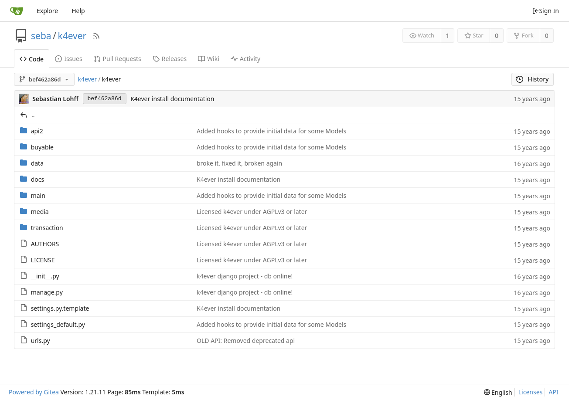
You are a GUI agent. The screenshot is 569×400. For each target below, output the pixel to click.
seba (41, 35)
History (532, 79)
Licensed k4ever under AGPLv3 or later (252, 211)
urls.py (40, 340)
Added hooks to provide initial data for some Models (271, 131)
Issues (68, 58)
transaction (47, 228)
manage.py (47, 292)
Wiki (208, 58)
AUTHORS (45, 244)
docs (37, 179)
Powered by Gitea (34, 392)
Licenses (530, 392)
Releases (170, 58)
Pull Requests (117, 58)
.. (33, 115)
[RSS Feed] (96, 36)
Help (78, 11)
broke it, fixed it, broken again (239, 163)
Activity (245, 58)
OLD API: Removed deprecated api (246, 340)
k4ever (72, 35)
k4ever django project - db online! (245, 276)
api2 (37, 131)
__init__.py (45, 276)
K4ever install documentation (172, 99)
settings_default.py (58, 324)
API (553, 392)
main (38, 195)
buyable (42, 147)
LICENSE (43, 260)
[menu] (498, 392)
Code (32, 59)
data (37, 163)
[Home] (16, 11)
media (40, 211)
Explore (47, 11)
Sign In (545, 11)
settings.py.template (60, 308)
